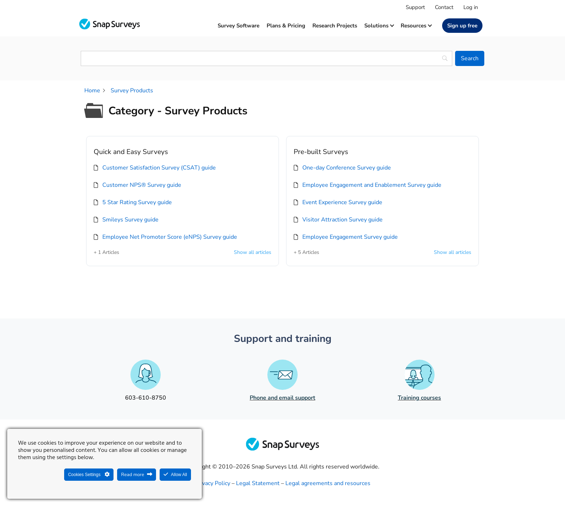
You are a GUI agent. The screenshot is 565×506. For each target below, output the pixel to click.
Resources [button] (416, 25)
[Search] (469, 58)
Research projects (334, 25)
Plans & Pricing (286, 25)
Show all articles (252, 252)
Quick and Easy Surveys (131, 152)
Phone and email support (282, 398)
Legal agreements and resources (327, 483)
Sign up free (462, 25)
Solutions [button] (378, 25)
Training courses (419, 398)
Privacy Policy (212, 483)
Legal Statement (258, 483)
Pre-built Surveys (321, 152)
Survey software (238, 25)
